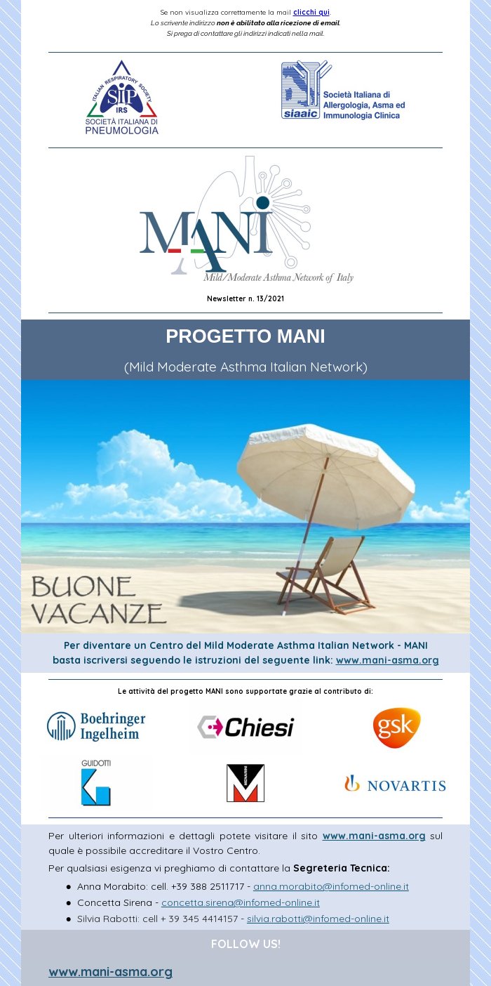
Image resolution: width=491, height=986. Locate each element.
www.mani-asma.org (387, 660)
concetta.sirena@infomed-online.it (240, 902)
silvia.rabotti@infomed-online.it (318, 918)
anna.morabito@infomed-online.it (331, 886)
